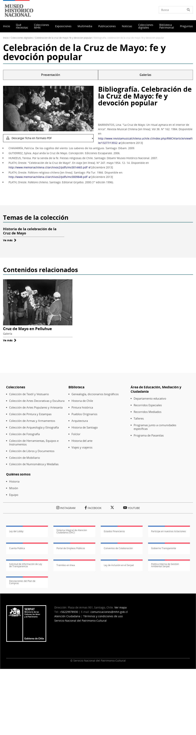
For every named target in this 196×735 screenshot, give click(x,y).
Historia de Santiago (84, 427)
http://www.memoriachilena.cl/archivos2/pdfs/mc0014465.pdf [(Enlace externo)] (49, 167)
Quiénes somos (18, 474)
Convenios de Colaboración (118, 548)
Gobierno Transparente (163, 548)
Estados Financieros (114, 531)
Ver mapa (120, 607)
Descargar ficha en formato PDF (31, 138)
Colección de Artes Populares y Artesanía (36, 407)
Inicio (6, 26)
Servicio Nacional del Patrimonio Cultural (80, 620)
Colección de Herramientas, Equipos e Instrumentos (34, 442)
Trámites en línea (65, 565)
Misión (13, 488)
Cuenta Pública (17, 548)
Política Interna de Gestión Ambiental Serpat (165, 565)
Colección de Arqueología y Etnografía (34, 427)
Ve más (9, 240)
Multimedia (85, 26)
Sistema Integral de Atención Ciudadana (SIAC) (71, 531)
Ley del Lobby (16, 531)
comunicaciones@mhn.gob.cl (109, 612)
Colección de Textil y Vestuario (29, 394)
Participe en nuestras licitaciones (168, 531)
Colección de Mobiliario (24, 457)
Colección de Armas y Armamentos (32, 421)
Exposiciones (63, 26)
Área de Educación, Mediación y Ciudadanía (156, 389)
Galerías (145, 75)
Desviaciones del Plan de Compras (22, 582)
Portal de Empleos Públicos (70, 548)
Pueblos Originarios (84, 414)
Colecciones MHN (41, 26)
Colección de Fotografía (24, 434)
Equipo (13, 495)
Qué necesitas (22, 26)
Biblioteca (76, 387)
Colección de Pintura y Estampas (30, 414)
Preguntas (186, 26)
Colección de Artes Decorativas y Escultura (36, 401)
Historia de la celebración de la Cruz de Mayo (29, 231)
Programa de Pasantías (149, 435)
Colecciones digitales (145, 26)
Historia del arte (81, 441)
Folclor (75, 434)
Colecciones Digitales (22, 37)
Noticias (127, 26)
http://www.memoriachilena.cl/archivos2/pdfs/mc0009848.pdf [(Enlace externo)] (49, 177)
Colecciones (15, 387)
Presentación (50, 75)
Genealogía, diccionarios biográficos (95, 394)
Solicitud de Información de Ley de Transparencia (25, 565)
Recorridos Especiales (148, 405)
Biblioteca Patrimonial (166, 26)
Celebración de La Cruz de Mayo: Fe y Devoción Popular (63, 37)
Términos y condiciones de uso (103, 616)
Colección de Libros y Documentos (31, 451)
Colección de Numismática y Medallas (34, 464)
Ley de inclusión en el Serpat (119, 565)
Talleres (139, 418)
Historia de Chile (82, 401)
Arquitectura (79, 421)
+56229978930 (69, 612)
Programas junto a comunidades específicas (155, 427)
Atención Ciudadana (67, 616)
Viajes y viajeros (81, 447)
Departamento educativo (150, 398)
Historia (14, 481)
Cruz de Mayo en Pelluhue (27, 328)
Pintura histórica (82, 407)
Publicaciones (107, 26)
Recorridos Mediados (147, 412)
